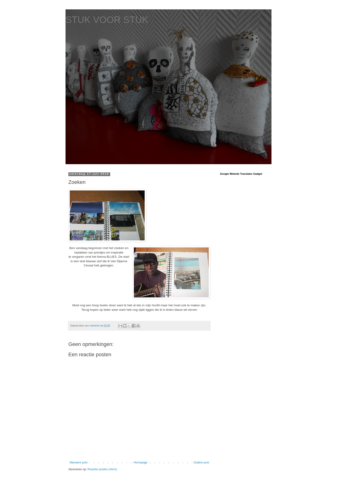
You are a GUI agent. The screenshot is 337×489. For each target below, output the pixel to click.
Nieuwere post (79, 462)
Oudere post (201, 462)
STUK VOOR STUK (107, 20)
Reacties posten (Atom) (102, 469)
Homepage (140, 462)
